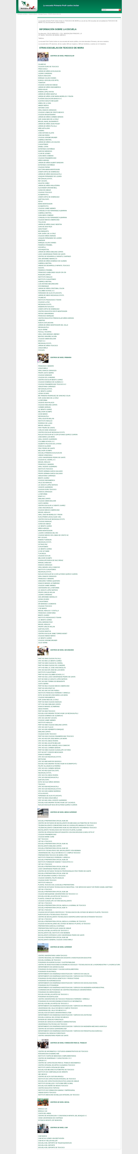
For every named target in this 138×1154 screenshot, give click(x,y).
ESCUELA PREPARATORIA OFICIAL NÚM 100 (53, 866)
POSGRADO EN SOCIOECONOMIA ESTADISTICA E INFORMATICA (60, 1001)
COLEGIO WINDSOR (45, 375)
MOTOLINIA (42, 759)
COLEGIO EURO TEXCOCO (47, 489)
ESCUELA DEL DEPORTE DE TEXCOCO (51, 1147)
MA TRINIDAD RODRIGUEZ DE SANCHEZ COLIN (54, 395)
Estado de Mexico (33, 14)
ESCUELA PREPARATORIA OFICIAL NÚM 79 (52, 907)
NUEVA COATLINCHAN (45, 322)
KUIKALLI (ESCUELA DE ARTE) (48, 80)
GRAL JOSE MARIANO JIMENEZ (48, 334)
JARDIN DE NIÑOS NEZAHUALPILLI (50, 174)
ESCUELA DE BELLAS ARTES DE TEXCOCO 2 (53, 930)
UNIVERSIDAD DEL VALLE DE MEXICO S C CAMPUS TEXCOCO (59, 853)
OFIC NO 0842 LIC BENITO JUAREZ (50, 661)
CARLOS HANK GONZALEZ (47, 430)
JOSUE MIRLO (43, 348)
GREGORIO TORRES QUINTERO (49, 581)
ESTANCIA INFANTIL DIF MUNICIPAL (50, 1120)
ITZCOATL (41, 350)
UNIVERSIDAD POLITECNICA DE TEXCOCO (52, 1024)
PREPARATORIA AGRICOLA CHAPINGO (51, 926)
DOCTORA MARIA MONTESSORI (49, 169)
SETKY (40, 201)
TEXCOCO (41, 784)
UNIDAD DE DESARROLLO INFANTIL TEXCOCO (54, 265)
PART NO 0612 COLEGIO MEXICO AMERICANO (53, 686)
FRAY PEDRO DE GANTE (46, 427)
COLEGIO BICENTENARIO (47, 114)
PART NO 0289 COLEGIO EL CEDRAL (50, 663)
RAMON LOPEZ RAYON (46, 92)
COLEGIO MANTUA (44, 631)
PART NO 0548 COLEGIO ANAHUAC (50, 702)
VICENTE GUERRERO (45, 487)
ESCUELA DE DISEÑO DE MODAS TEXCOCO (53, 1085)
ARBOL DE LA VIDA (44, 103)
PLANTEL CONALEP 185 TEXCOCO (50, 898)
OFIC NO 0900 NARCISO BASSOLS (49, 761)
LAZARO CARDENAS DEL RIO (48, 533)
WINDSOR (41, 240)
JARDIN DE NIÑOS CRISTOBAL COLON (51, 288)
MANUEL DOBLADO (44, 562)
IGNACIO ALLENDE (44, 446)
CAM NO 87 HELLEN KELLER (47, 1140)
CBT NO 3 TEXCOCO (45, 889)
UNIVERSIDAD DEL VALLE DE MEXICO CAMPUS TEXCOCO (58, 1008)
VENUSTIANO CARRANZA (46, 386)
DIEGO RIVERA (43, 709)
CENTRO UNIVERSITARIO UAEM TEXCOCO (52, 955)
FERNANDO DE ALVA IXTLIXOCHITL (50, 293)
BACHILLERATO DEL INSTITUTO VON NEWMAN (54, 933)
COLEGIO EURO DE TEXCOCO (48, 66)
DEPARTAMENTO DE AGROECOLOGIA (51, 967)
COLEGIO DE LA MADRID (46, 377)
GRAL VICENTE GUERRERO (47, 439)
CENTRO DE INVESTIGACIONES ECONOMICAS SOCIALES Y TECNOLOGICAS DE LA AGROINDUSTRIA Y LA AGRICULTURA (79, 964)
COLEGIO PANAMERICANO (47, 158)
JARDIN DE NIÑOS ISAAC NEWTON (50, 224)
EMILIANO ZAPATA (44, 498)
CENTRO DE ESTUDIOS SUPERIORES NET (52, 1028)
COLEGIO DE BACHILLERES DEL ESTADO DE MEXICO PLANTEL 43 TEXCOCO (64, 923)
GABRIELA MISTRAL (45, 140)
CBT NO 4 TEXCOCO (45, 841)
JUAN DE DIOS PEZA (45, 226)
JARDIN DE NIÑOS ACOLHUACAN (49, 71)
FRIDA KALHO (43, 89)
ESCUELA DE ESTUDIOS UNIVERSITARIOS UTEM (54, 1012)
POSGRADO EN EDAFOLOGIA (48, 996)
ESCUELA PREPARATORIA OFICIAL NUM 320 (53, 848)
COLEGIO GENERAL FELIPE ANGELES (51, 878)
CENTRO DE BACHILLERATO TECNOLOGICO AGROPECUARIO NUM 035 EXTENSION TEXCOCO (70, 917)
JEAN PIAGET (42, 229)
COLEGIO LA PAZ (44, 302)
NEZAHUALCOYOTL (44, 304)
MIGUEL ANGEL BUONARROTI (48, 121)
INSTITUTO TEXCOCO (45, 469)
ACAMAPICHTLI (43, 194)
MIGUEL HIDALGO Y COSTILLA (48, 610)
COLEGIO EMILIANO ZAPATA (47, 405)
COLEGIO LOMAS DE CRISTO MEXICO (51, 112)
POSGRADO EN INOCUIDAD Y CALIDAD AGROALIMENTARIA (58, 969)
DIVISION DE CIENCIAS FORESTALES (50, 1019)
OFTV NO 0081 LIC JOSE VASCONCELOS (52, 667)
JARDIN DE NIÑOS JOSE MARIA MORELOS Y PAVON (55, 96)
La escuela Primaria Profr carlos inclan (61, 5)
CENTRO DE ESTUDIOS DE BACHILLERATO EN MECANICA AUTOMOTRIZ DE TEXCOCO (67, 823)
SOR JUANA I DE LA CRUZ (47, 233)
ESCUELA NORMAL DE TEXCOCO (49, 960)
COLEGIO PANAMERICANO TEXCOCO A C (52, 384)
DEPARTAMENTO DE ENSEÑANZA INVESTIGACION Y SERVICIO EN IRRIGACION (65, 1006)
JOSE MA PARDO (44, 135)
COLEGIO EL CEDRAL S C (46, 460)
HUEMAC (41, 130)
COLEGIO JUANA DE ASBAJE (48, 85)
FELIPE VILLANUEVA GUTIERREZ (49, 766)
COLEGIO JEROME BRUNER (47, 137)
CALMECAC (42, 64)
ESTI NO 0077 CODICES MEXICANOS (50, 752)
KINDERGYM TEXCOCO (46, 306)
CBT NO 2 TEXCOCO (45, 903)
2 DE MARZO (42, 608)
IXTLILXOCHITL (43, 793)
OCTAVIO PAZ (42, 544)
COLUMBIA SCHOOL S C (46, 290)
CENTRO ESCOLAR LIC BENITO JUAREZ (51, 505)
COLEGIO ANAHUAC (45, 521)
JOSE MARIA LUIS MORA (46, 437)
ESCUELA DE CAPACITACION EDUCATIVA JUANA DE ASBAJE (58, 1081)
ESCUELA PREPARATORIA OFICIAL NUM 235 (53, 859)
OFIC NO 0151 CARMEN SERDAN (49, 747)
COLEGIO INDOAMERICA (46, 480)
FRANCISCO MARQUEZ (46, 316)
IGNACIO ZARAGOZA (45, 492)
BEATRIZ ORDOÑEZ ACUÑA (47, 336)
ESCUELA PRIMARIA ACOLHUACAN (50, 453)
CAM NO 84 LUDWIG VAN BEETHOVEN (51, 1138)
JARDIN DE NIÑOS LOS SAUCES (49, 142)
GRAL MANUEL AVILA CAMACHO (49, 567)
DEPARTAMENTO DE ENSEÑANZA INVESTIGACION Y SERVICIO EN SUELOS (63, 974)
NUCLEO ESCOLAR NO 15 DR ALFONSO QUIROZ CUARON (57, 434)
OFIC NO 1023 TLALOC (45, 727)
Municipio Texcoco (42, 14)
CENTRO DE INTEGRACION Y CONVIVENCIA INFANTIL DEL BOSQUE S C (62, 1115)
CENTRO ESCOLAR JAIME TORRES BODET (52, 633)
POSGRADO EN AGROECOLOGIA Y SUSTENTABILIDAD (56, 962)
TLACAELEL (42, 553)
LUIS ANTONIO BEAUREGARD (48, 284)
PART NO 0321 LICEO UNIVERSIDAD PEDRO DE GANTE (56, 677)
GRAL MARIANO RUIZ (45, 622)
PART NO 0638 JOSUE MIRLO (48, 798)
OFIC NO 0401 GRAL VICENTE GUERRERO (52, 800)
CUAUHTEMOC (43, 144)
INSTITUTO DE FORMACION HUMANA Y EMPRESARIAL (56, 1090)
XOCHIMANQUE (43, 286)
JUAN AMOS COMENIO (45, 156)
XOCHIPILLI (42, 247)
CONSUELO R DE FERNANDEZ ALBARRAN (52, 210)
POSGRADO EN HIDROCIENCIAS (49, 992)
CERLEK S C (42, 1060)
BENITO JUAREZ (43, 478)
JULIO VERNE (42, 329)
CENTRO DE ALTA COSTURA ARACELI (51, 1076)
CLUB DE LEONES (44, 153)
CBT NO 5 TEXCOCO (45, 864)
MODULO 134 (42, 1111)
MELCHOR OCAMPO (45, 411)
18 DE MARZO (43, 414)
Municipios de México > (23, 14)
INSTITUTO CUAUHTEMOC (47, 279)
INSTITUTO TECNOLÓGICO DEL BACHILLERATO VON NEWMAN (59, 850)
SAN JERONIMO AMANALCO (47, 258)
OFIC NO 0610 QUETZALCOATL (48, 770)
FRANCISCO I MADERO (46, 366)
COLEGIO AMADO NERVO (46, 636)
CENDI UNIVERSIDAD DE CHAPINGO (50, 1118)
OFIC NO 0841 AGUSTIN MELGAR (49, 743)
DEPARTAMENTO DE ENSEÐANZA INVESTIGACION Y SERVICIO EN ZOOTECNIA (65, 1015)
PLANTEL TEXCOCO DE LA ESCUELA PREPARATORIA (56, 885)
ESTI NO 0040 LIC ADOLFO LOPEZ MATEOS (52, 679)
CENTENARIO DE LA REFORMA (48, 588)
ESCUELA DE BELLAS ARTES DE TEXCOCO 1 (53, 896)
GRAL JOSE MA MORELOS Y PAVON (50, 514)
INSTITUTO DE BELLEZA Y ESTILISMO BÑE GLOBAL (55, 1083)
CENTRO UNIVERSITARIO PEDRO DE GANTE (53, 1035)
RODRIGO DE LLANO (45, 423)
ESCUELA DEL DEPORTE (46, 1145)
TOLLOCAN (42, 222)
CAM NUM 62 (42, 1136)
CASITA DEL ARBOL (44, 1113)
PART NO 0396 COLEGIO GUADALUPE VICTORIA (54, 750)
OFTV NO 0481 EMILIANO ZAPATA (49, 704)
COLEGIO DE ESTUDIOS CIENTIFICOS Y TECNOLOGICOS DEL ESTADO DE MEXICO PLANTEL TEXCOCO (73, 912)
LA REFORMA (42, 400)
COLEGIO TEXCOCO (45, 192)
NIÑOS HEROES (43, 160)
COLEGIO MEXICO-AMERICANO (49, 510)
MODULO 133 (42, 1109)
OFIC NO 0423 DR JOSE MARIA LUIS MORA (52, 738)
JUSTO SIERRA (43, 503)
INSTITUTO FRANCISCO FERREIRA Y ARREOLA (54, 693)
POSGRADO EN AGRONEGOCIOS (49, 980)
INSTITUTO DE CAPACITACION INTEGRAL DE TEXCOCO (57, 1079)
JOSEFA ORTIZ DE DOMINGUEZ (48, 172)
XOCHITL (41, 268)
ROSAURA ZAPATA (44, 274)
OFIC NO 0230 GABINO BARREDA (49, 791)
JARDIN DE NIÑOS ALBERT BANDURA (50, 162)
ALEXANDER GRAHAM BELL (47, 188)
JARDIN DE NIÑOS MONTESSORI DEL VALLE (53, 325)
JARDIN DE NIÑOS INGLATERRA (49, 185)
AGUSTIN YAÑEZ (43, 183)
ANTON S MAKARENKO (46, 313)
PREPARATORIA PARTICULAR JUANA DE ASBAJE (54, 928)
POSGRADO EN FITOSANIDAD (48, 985)
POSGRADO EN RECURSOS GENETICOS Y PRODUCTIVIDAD (58, 978)
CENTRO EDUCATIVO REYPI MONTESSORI (52, 311)
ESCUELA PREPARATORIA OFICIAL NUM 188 (53, 891)
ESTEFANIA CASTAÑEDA (46, 149)
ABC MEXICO (42, 1074)
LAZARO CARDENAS (45, 73)
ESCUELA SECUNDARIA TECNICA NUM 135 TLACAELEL (56, 802)
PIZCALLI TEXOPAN (44, 332)
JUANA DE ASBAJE (44, 190)
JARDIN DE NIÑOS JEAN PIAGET (49, 124)
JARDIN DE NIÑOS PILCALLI (47, 126)
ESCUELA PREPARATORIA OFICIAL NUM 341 (53, 843)
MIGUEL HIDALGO (44, 425)
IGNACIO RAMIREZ (44, 754)
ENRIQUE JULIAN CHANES (47, 78)
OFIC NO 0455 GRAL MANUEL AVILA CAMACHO (54, 745)
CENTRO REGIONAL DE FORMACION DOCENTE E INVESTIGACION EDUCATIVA (64, 958)
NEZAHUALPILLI (43, 327)
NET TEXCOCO (43, 839)
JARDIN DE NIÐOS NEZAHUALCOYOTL (51, 295)
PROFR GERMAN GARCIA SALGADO (50, 471)
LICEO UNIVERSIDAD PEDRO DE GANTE (51, 254)
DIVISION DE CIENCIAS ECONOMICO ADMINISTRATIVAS (57, 1022)
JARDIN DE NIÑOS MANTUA (47, 94)
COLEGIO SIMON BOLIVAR (47, 338)
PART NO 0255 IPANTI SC (46, 688)
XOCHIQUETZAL (43, 249)
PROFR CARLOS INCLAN (46, 592)
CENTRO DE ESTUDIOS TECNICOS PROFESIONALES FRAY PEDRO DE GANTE (64, 871)
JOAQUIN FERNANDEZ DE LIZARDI (50, 176)
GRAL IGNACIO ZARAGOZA (47, 110)
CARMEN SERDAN (44, 407)
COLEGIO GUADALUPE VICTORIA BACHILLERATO (55, 901)
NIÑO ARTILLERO (44, 128)
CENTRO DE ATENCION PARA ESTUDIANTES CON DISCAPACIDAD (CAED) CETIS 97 (66, 832)
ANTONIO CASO (43, 108)
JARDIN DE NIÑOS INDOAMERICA (49, 87)
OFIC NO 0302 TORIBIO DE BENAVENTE (51, 681)
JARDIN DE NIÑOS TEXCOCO (48, 345)
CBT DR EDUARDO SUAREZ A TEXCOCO (51, 875)
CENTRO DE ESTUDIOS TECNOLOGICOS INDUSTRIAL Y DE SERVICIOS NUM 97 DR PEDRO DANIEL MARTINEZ (75, 887)
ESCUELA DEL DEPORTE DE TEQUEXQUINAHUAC (55, 1143)
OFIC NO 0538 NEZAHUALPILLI (48, 777)
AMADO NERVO (43, 105)
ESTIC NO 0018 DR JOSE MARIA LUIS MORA (53, 695)
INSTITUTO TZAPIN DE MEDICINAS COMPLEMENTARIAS (57, 1056)
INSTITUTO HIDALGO (45, 277)
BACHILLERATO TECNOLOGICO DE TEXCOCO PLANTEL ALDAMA (60, 830)
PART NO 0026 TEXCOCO (46, 711)
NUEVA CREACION (44, 76)
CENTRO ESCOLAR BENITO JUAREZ (50, 379)
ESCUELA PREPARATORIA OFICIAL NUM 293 (53, 821)
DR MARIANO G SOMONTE (47, 604)
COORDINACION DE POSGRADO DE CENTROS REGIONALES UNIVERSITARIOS (65, 990)
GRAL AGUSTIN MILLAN (46, 418)
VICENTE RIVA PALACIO (46, 402)
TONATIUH (41, 82)
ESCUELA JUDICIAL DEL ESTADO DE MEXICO (53, 1017)
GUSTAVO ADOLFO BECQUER (48, 101)
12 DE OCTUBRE (43, 551)
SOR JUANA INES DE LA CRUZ (48, 119)
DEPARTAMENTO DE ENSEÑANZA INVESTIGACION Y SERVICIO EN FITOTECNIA (65, 976)
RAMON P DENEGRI (45, 540)
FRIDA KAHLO (43, 69)
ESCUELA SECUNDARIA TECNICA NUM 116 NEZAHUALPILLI (58, 713)
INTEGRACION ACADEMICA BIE (48, 1053)
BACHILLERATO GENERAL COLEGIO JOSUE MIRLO (55, 939)
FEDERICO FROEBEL (45, 245)
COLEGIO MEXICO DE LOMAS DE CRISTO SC (53, 535)
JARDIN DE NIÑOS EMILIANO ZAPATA (50, 252)
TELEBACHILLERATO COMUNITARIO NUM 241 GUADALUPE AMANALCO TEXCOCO (66, 825)
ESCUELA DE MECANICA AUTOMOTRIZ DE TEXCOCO (56, 1069)
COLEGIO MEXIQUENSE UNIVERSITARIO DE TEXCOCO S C (58, 894)
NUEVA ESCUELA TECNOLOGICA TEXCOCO (53, 914)
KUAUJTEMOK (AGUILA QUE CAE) (49, 517)
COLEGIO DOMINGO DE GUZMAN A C (50, 382)
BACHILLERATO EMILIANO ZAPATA (49, 846)
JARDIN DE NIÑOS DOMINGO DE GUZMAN (52, 261)
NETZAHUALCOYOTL (45, 178)
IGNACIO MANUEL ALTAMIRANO (49, 583)
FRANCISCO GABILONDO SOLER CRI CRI (52, 272)
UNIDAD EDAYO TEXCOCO (47, 1092)
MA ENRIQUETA (43, 231)
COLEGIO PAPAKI (44, 167)
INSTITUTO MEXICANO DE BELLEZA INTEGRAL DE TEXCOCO (58, 1095)
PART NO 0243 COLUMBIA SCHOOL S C (51, 674)
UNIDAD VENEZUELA (45, 455)
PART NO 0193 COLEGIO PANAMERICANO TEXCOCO (56, 736)
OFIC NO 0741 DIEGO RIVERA (48, 741)
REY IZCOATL (42, 181)
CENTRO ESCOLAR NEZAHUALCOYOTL (51, 432)
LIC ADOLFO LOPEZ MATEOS (48, 485)
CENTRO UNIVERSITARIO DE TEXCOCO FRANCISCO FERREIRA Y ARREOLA (64, 999)
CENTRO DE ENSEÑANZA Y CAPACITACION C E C (55, 1058)
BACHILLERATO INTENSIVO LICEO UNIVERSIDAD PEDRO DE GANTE (61, 935)
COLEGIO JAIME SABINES (47, 208)
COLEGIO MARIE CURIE (46, 837)
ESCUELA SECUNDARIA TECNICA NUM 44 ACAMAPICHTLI (57, 763)
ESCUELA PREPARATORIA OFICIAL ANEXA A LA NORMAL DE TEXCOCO (62, 905)
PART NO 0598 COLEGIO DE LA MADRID (51, 665)
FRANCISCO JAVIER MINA (47, 613)
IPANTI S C (41, 341)
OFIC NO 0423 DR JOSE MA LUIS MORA (51, 670)
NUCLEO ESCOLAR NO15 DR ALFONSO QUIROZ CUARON (57, 805)
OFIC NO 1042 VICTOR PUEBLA (48, 690)
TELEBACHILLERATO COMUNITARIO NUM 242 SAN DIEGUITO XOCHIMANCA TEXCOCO (67, 827)
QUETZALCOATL (43, 199)
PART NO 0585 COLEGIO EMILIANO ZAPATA (52, 725)
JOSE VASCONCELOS (45, 508)
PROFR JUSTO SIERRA (46, 373)
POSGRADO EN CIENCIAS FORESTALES (51, 1033)
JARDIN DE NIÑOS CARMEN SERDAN (50, 117)
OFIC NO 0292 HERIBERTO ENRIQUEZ (51, 729)
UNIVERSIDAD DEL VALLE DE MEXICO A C (52, 1010)
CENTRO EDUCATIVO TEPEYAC (48, 1088)
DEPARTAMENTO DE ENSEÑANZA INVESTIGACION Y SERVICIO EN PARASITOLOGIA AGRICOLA (70, 1031)
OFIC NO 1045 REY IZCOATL (47, 718)
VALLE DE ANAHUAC (45, 482)
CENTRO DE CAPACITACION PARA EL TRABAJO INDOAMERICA (59, 1063)
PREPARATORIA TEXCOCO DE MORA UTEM (53, 855)
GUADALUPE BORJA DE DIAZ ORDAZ (50, 560)
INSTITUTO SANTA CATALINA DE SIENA (51, 1067)
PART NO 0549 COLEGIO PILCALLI (49, 658)
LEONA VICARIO (43, 393)
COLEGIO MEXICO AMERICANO (48, 220)
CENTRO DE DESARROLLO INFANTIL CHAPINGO (54, 256)
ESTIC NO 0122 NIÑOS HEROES (49, 782)
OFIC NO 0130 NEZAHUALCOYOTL (49, 757)
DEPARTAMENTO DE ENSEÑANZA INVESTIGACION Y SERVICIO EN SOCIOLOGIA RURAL (67, 983)
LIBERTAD (41, 320)
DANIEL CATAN (43, 146)
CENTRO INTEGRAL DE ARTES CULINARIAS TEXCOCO (56, 1065)
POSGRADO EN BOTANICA (47, 971)
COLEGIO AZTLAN (44, 556)
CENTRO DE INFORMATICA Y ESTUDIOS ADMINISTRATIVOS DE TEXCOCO (63, 1051)
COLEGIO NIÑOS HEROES (47, 236)
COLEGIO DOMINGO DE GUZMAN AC (50, 715)
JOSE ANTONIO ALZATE (46, 133)
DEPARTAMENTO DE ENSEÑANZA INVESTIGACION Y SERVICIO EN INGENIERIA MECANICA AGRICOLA (72, 1026)
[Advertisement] (26, 53)
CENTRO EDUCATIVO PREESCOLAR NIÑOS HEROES (56, 318)
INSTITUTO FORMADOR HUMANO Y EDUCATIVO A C (55, 862)
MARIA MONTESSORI (45, 204)
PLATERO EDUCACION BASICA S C (50, 98)
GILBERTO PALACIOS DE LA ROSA (49, 444)
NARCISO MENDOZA (45, 151)
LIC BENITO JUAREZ (45, 391)
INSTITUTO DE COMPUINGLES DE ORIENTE (53, 1072)
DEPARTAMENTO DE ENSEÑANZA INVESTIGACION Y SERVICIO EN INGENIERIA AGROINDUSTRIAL (71, 987)
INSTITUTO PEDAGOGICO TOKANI (49, 300)
